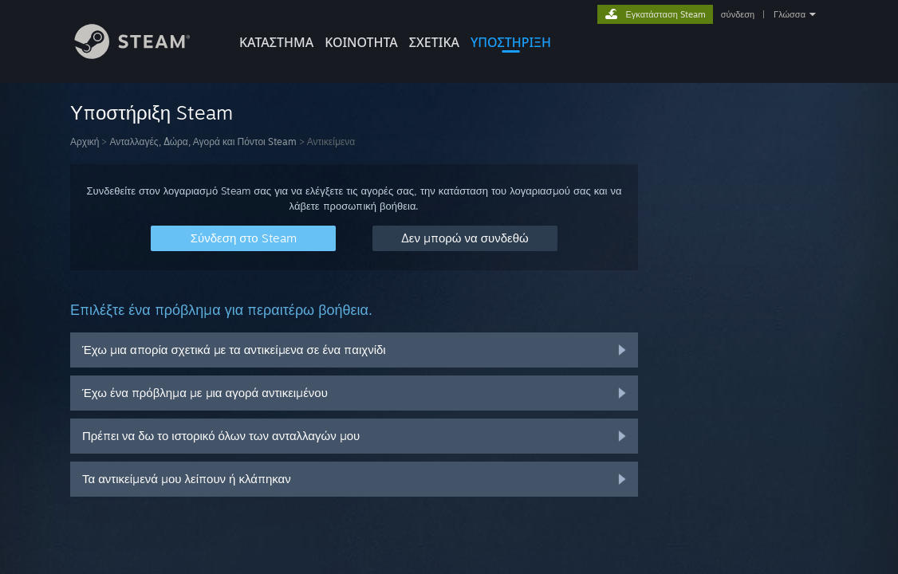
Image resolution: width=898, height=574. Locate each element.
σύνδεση (737, 14)
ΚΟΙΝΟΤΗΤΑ (361, 42)
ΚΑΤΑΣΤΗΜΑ (276, 42)
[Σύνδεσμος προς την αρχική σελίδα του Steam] (144, 54)
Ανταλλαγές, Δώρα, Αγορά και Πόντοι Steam (202, 141)
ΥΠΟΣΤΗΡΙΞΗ (511, 42)
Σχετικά (434, 42)
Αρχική (84, 141)
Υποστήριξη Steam (151, 112)
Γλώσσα (789, 14)
